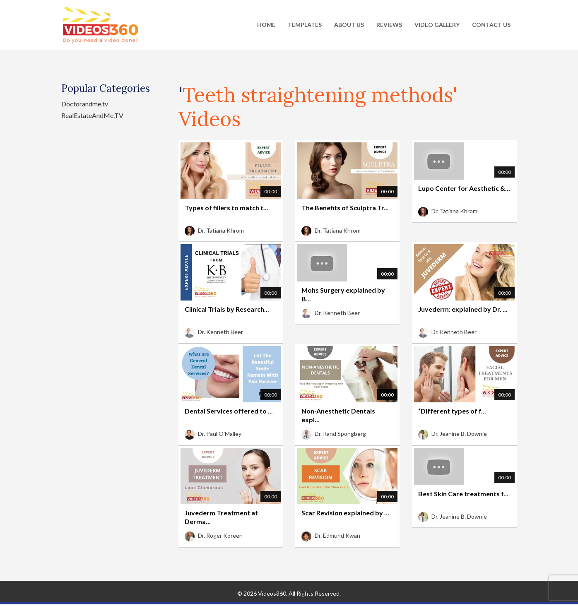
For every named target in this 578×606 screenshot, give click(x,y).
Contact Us (491, 24)
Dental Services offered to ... (229, 411)
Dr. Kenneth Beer (214, 331)
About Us (349, 24)
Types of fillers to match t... (226, 208)
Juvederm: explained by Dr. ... (463, 309)
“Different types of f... (452, 411)
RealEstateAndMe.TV (92, 115)
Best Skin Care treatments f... (463, 494)
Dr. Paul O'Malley (213, 433)
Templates (305, 24)
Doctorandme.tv (84, 104)
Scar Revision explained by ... (345, 513)
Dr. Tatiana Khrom (214, 230)
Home (266, 24)
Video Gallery (437, 24)
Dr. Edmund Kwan (330, 535)
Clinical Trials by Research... (227, 309)
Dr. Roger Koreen (214, 535)
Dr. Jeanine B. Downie (452, 433)
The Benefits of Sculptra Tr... (345, 208)
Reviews (389, 24)
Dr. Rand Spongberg (333, 433)
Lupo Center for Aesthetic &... (464, 188)
